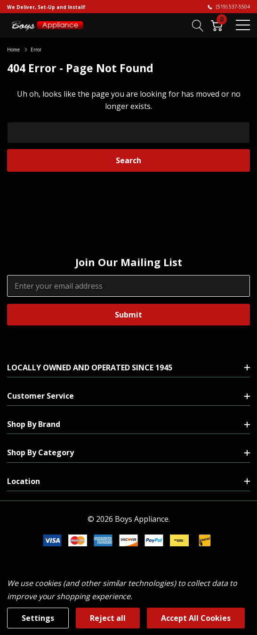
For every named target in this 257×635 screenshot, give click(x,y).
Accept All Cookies (196, 618)
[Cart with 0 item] (217, 25)
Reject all (108, 618)
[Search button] (198, 25)
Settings (38, 618)
